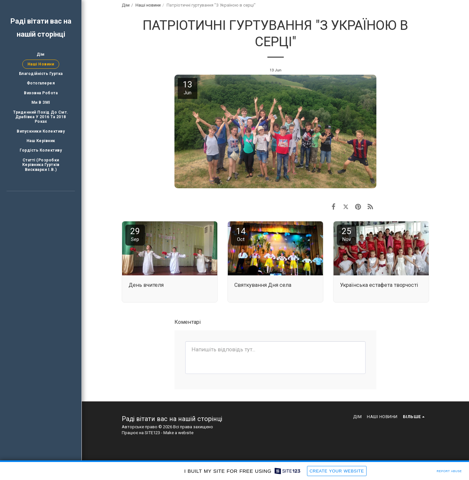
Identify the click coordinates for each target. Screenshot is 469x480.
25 (346, 234)
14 (241, 234)
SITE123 (152, 432)
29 (135, 234)
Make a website (178, 432)
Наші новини (148, 5)
